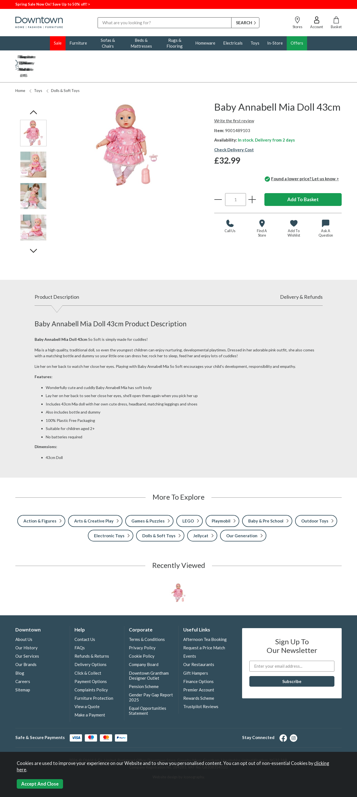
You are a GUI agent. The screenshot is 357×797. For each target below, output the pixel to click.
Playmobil (221, 502)
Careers (22, 662)
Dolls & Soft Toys (62, 72)
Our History (26, 629)
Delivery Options (90, 645)
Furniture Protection (93, 679)
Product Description (57, 278)
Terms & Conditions (147, 620)
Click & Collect (87, 654)
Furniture (78, 42)
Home (20, 72)
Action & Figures (39, 502)
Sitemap (22, 671)
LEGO (188, 502)
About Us (23, 620)
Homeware (205, 42)
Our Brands (26, 645)
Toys (254, 42)
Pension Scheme (144, 667)
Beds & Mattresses (141, 43)
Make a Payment (89, 696)
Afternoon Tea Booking (205, 620)
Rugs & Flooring (175, 43)
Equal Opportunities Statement (147, 692)
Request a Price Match (204, 629)
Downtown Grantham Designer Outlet (149, 657)
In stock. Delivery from (266, 121)
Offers (297, 42)
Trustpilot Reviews (200, 688)
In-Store (275, 42)
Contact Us (84, 620)
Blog (19, 654)
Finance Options (198, 662)
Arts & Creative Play (94, 502)
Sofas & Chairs (108, 43)
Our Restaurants (198, 645)
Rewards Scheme (198, 679)
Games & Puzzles (148, 502)
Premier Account (198, 671)
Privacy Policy (142, 629)
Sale (58, 42)
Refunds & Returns (91, 637)
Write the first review (234, 102)
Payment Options (90, 662)
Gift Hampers (195, 654)
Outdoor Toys (314, 502)
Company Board (143, 645)
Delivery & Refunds (301, 278)
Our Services (27, 637)
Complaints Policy (91, 671)
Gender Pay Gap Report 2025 (151, 679)
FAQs (79, 629)
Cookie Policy (142, 637)
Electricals (233, 42)
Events (189, 637)
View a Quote (87, 688)
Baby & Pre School (265, 502)
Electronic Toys (109, 517)
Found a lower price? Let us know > (302, 161)
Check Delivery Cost (234, 131)
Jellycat (200, 517)
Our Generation (241, 517)
